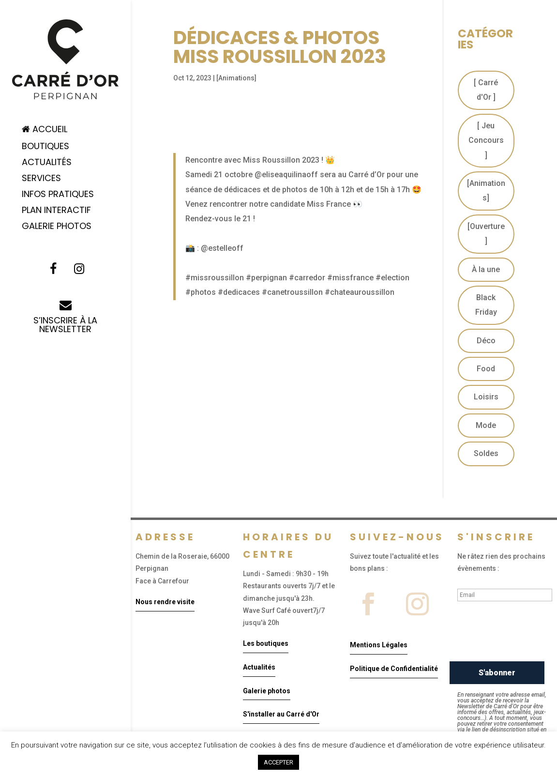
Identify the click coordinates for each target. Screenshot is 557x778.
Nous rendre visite (165, 602)
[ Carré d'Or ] (486, 90)
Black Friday (486, 305)
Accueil (44, 130)
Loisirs (486, 396)
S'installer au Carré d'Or (281, 714)
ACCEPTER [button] (278, 762)
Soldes (486, 453)
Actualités (47, 163)
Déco (486, 340)
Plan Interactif (56, 211)
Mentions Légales (378, 645)
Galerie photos (266, 691)
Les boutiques (265, 643)
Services (41, 179)
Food (486, 368)
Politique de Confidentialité (394, 668)
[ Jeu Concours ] (486, 140)
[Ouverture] (486, 233)
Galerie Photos (56, 227)
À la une (486, 269)
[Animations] (236, 78)
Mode (486, 425)
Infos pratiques (58, 195)
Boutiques (45, 147)
